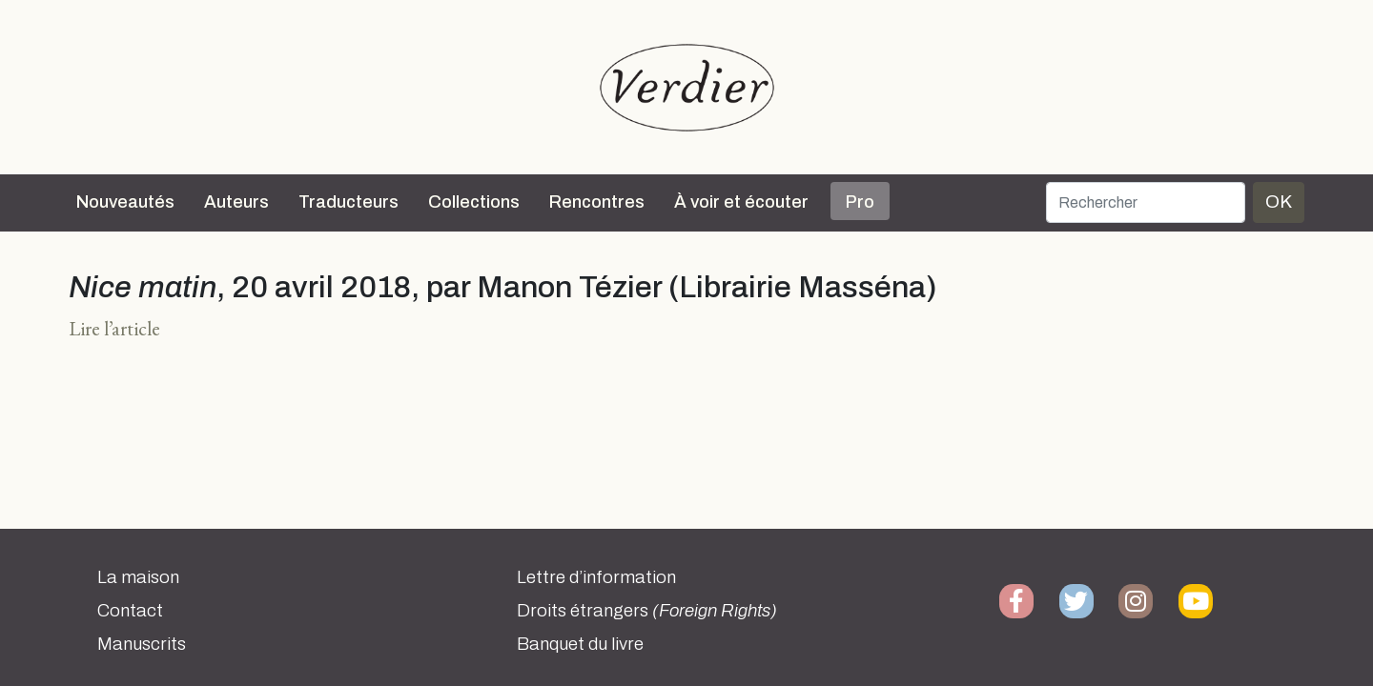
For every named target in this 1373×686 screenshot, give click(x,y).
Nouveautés (125, 202)
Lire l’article (114, 328)
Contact (130, 610)
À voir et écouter (741, 202)
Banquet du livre (580, 644)
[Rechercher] (1145, 202)
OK (1278, 202)
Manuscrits (141, 644)
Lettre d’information (596, 577)
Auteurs (236, 202)
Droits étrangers (647, 610)
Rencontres (597, 202)
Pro (860, 202)
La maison (138, 577)
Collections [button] (474, 202)
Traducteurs (348, 202)
